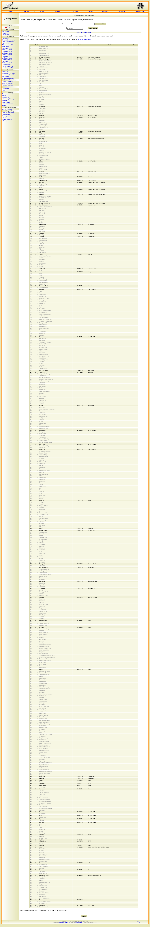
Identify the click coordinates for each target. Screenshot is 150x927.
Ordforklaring (5, 88)
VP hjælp (4, 121)
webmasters (78, 922)
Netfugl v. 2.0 (140, 11)
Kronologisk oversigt (85, 39)
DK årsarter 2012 (7, 51)
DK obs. (26, 11)
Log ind (4, 117)
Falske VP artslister (7, 81)
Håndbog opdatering (8, 99)
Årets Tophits (5, 46)
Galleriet (105, 11)
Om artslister (5, 34)
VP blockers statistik (7, 78)
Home (10, 11)
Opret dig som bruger (8, 112)
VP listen (4, 100)
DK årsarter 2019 (7, 63)
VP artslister (5, 71)
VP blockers (5, 76)
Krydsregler (5, 33)
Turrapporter (5, 97)
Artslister (122, 11)
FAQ (3, 90)
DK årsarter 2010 (7, 48)
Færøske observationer (8, 94)
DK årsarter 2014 (7, 54)
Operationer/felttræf (7, 103)
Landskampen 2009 (7, 68)
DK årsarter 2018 (7, 61)
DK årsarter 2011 (7, 50)
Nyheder (58, 11)
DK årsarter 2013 (7, 53)
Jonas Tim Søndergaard (84, 32)
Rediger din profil (7, 119)
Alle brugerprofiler (7, 116)
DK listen (75, 11)
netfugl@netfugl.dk (64, 922)
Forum (90, 11)
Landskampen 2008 (7, 66)
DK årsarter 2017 (7, 59)
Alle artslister (5, 31)
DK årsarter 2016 (7, 58)
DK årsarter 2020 (7, 64)
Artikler (4, 95)
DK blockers (5, 43)
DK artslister (5, 38)
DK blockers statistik (8, 45)
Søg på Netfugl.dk (7, 109)
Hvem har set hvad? (7, 41)
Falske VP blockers (7, 85)
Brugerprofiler (6, 114)
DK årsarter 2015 (7, 56)
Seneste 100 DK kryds (8, 40)
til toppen (10, 922)
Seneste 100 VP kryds (8, 73)
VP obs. (41, 11)
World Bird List (6, 102)
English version (10, 27)
